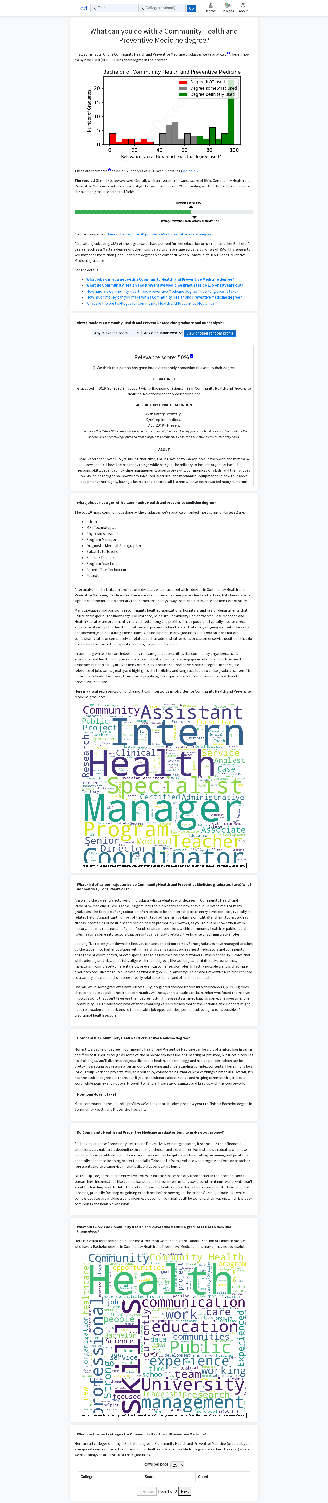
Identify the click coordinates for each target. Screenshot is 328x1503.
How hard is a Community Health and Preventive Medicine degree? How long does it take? (162, 291)
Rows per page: (156, 1464)
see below (190, 171)
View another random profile (210, 333)
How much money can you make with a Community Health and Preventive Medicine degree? (164, 297)
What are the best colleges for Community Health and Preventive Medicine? (150, 303)
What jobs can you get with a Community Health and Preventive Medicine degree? (160, 279)
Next (185, 1491)
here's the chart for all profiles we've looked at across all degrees (160, 234)
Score (150, 1477)
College (87, 1477)
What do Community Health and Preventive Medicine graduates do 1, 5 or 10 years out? (164, 285)
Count (203, 1477)
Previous (146, 1491)
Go (191, 8)
